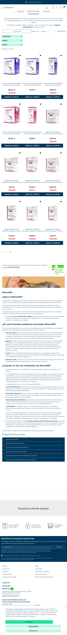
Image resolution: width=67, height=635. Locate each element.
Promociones (33, 11)
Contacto (5, 571)
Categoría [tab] (6, 36)
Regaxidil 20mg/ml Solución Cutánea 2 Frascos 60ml (32, 231)
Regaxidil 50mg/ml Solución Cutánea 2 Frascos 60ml (32, 182)
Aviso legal (38, 569)
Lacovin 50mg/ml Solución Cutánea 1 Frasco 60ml (53, 84)
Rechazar (33, 631)
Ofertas (46, 11)
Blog (36, 566)
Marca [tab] (4, 45)
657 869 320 (7, 588)
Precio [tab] (5, 40)
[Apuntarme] (58, 547)
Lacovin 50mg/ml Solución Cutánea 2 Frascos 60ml (32, 84)
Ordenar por (35, 31)
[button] (20, 55)
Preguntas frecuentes (9, 577)
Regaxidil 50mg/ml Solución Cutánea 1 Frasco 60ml (11, 231)
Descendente (61, 31)
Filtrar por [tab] (17, 31)
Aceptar (29, 622)
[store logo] (9, 7)
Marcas (20, 11)
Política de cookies (41, 574)
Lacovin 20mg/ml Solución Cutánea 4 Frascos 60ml (12, 133)
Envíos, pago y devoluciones (44, 577)
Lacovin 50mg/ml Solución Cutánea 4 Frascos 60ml (12, 84)
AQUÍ (40, 613)
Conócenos (5, 569)
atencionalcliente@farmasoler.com (14, 600)
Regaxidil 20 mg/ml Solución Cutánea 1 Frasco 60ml (52, 231)
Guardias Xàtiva (7, 574)
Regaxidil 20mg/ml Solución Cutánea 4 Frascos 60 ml (53, 182)
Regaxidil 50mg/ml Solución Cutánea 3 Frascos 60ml (12, 182)
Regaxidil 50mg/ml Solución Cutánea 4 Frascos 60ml (53, 133)
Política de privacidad (31, 552)
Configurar (33, 626)
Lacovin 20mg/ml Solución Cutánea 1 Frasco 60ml (32, 133)
